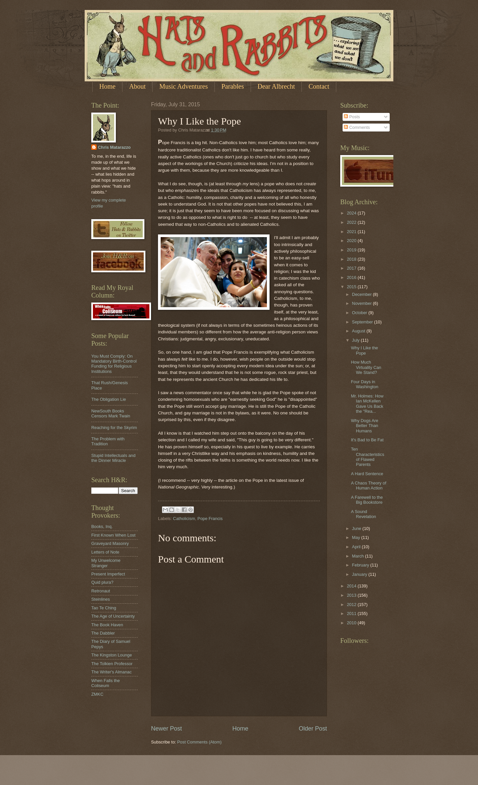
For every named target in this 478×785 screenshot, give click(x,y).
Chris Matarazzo (114, 147)
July (356, 340)
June (357, 528)
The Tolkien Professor (111, 663)
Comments (357, 127)
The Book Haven (107, 624)
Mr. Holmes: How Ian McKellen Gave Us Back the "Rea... (367, 403)
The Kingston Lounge (111, 655)
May (356, 537)
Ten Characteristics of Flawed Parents (367, 457)
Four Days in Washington (364, 384)
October (360, 312)
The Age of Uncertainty (113, 616)
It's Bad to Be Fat (367, 439)
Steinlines (100, 599)
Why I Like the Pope (364, 350)
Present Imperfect (108, 573)
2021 (352, 231)
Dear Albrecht (276, 86)
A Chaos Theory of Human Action (368, 485)
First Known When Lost (113, 535)
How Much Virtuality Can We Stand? (366, 367)
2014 (352, 585)
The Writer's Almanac (111, 671)
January (360, 574)
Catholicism (184, 518)
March (358, 556)
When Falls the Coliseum (105, 683)
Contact (318, 86)
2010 (352, 622)
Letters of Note (105, 552)
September (363, 321)
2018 (352, 259)
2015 (352, 286)
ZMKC (97, 694)
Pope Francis (210, 518)
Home (107, 86)
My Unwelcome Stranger (105, 563)
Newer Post (166, 728)
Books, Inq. (102, 526)
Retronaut (100, 590)
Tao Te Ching (103, 607)
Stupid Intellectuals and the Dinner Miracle (113, 458)
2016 (352, 277)
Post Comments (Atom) (199, 742)
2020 (352, 240)
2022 (352, 222)
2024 (352, 213)
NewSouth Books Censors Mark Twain (110, 413)
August (359, 330)
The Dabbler (103, 633)
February (361, 565)
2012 (352, 604)
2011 (352, 613)
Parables (232, 86)
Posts (352, 116)
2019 (352, 249)
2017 (352, 268)
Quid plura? (102, 582)
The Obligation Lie (108, 399)
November (362, 303)
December (362, 294)
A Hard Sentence (367, 473)
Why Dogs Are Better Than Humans (364, 425)
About (137, 86)
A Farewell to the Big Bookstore (367, 500)
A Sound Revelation (363, 514)
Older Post (313, 728)
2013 (352, 595)
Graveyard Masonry (110, 543)
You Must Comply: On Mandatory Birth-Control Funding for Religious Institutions (114, 364)
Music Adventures (183, 86)
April (356, 546)
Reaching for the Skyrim (114, 427)
